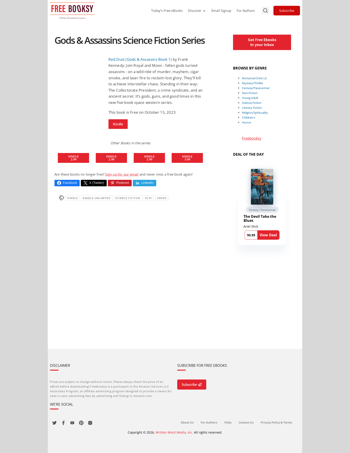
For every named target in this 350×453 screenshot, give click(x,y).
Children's (248, 117)
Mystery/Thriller (252, 83)
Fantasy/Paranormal (255, 88)
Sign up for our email (121, 174)
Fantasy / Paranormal (262, 210)
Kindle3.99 (187, 157)
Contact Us (246, 422)
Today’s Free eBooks (167, 10)
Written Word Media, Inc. (174, 432)
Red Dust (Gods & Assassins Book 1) (140, 59)
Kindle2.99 (73, 157)
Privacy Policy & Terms (276, 422)
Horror (246, 122)
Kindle (118, 124)
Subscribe (286, 10)
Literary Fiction (252, 108)
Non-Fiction (250, 93)
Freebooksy (251, 138)
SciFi (148, 198)
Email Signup (221, 10)
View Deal (268, 235)
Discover (197, 10)
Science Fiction (127, 198)
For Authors (246, 10)
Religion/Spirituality (255, 113)
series (162, 198)
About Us (187, 422)
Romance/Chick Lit (254, 78)
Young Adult (250, 98)
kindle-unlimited (96, 198)
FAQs (227, 422)
